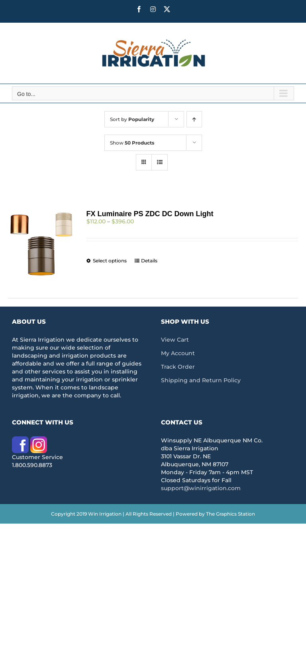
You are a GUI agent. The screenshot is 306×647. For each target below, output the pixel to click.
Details (149, 261)
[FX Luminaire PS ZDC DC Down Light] (41, 244)
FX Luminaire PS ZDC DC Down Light (150, 214)
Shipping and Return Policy (201, 380)
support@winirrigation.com (201, 488)
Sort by (132, 119)
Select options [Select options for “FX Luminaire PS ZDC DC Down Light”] (110, 261)
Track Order (178, 366)
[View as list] (159, 162)
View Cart (175, 339)
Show (132, 143)
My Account (178, 353)
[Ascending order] (194, 119)
